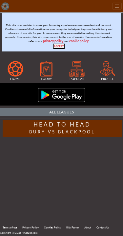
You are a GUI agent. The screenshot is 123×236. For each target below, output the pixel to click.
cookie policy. (79, 41)
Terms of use (10, 227)
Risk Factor (72, 227)
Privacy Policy (30, 227)
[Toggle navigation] (117, 6)
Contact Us (102, 227)
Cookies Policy (52, 227)
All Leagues (61, 111)
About (87, 227)
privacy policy (53, 41)
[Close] (59, 46)
